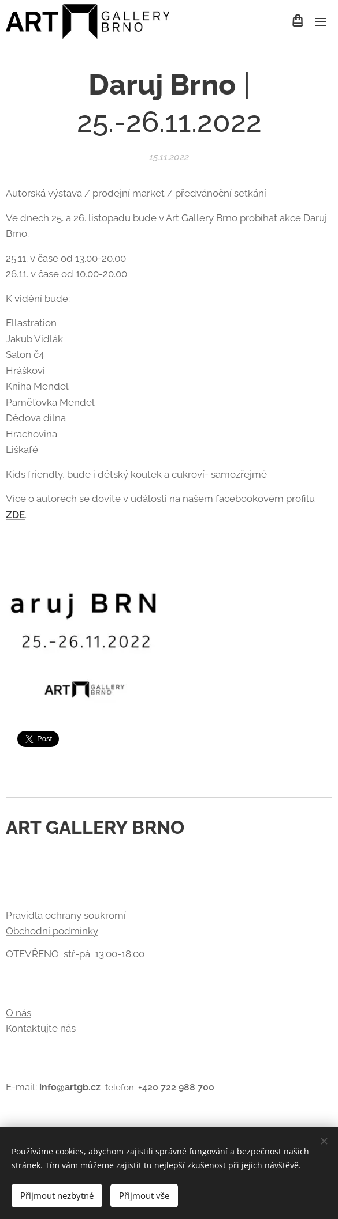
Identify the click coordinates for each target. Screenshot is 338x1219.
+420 (149, 1087)
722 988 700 (187, 1087)
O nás (18, 1012)
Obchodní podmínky (52, 931)
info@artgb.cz (70, 1087)
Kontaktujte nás (41, 1028)
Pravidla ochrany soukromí (66, 915)
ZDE (15, 514)
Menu (320, 21)
